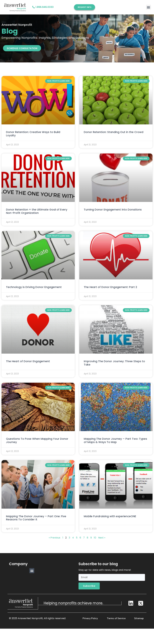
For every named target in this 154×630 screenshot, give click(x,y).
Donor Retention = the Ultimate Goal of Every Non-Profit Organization (36, 212)
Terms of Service (116, 619)
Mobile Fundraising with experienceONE (110, 518)
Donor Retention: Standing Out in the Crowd (113, 134)
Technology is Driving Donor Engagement (34, 289)
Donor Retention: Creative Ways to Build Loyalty (33, 135)
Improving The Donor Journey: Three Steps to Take (114, 364)
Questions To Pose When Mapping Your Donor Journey (37, 442)
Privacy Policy (90, 619)
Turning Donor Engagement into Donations (113, 211)
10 (95, 539)
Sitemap (139, 619)
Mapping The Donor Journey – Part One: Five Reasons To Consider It (36, 519)
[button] (148, 7)
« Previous (54, 539)
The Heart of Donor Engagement (28, 363)
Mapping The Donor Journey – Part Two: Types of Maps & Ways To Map (115, 442)
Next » (101, 539)
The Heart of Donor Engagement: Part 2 (110, 289)
